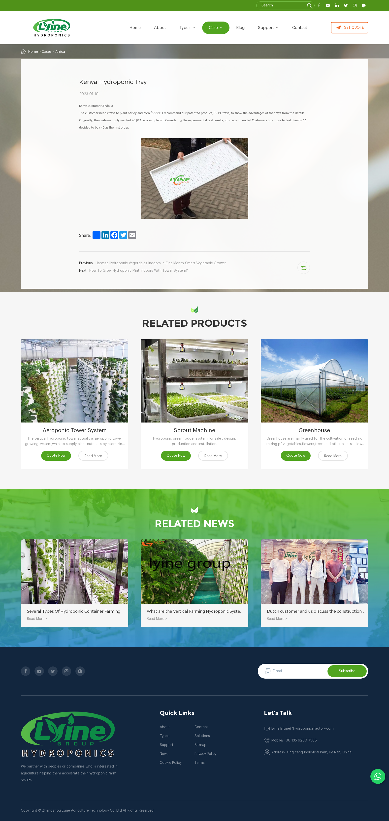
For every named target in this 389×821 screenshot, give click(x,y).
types (187, 28)
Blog (240, 28)
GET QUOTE (350, 27)
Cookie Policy (171, 763)
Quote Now (56, 455)
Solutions (202, 736)
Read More (93, 456)
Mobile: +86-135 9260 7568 (294, 740)
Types (164, 736)
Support (268, 28)
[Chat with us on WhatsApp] (377, 776)
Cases (47, 51)
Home (135, 28)
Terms (199, 763)
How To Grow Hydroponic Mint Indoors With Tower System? (133, 270)
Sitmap (200, 745)
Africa (60, 51)
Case (216, 28)
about (160, 28)
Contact (299, 28)
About (165, 727)
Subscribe (347, 671)
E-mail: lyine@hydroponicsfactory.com (302, 728)
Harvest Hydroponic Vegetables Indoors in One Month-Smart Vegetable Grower (152, 263)
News (164, 754)
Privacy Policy (205, 754)
